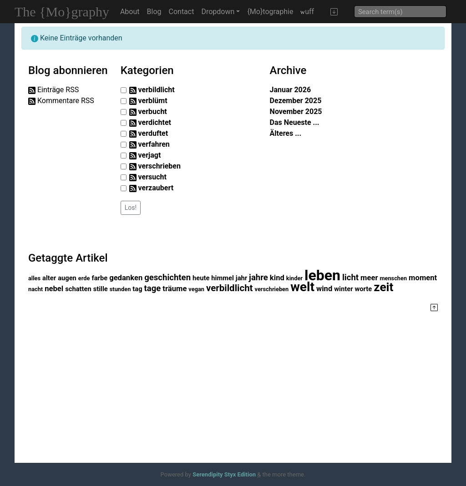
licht (350, 278)
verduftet (153, 133)
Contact (181, 11)
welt (302, 286)
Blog (154, 11)
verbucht (152, 111)
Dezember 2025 (296, 100)
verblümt (152, 100)
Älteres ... (286, 133)
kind (277, 277)
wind (324, 288)
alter (49, 278)
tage (152, 288)
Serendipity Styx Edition (224, 474)
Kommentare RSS (65, 100)
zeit (383, 287)
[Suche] (400, 11)
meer (369, 277)
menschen (393, 278)
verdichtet (154, 122)
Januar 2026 (290, 89)
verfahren (154, 144)
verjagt (149, 155)
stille (100, 289)
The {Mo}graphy (62, 11)
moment (423, 277)
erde (84, 278)
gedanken (125, 277)
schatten (78, 289)
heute (200, 278)
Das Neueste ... (294, 122)
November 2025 (296, 111)
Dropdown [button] (217, 11)
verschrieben (159, 166)
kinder (294, 278)
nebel (54, 288)
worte (363, 289)
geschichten (167, 278)
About (130, 11)
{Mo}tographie (270, 11)
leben (322, 275)
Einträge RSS (58, 89)
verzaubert (155, 187)
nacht (35, 289)
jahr (241, 278)
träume (174, 288)
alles (34, 278)
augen (67, 278)
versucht (152, 177)
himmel (222, 278)
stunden (120, 289)
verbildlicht (156, 89)
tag (137, 289)
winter (343, 289)
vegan (196, 289)
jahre (258, 278)
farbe (99, 278)
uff (307, 11)
